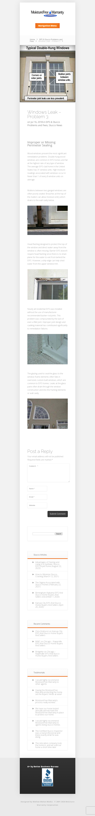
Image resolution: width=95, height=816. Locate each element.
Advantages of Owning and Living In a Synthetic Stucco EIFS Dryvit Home (47, 567)
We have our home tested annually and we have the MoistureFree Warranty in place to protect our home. (49, 714)
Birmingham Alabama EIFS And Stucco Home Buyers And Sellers (49, 597)
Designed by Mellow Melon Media (37, 805)
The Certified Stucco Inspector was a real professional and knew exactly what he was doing (49, 737)
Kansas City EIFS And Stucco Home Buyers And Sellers (48, 607)
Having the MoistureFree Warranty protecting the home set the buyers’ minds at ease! (48, 695)
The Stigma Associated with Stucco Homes (47, 586)
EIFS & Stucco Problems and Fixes (46, 40)
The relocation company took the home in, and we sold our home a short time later (48, 748)
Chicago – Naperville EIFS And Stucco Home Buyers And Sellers (49, 646)
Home (32, 39)
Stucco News (55, 125)
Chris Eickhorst (42, 634)
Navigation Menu (47, 25)
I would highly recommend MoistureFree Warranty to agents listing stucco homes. (47, 725)
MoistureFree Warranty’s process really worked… (46, 704)
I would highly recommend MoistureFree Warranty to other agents (47, 685)
